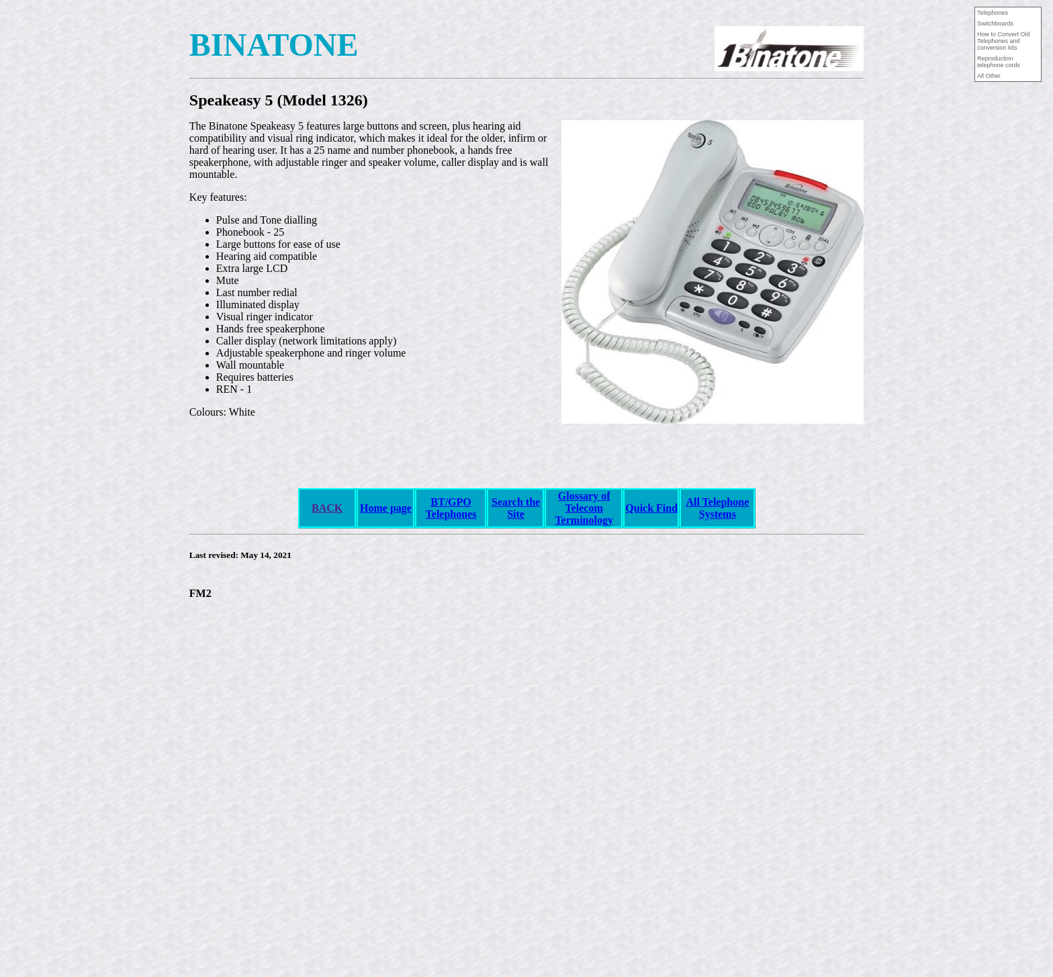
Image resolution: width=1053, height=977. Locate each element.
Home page (386, 508)
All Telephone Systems (717, 508)
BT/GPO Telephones (451, 508)
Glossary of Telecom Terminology (584, 508)
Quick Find (651, 508)
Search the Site (516, 508)
